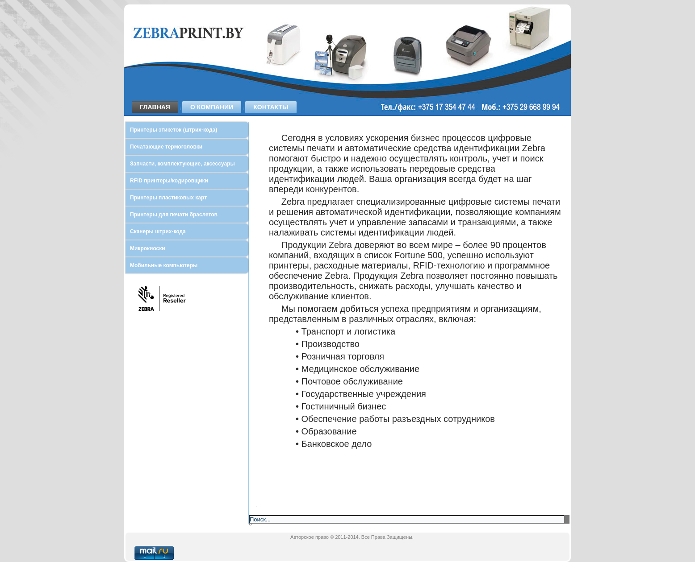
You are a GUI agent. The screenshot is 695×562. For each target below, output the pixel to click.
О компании (211, 107)
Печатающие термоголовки (166, 147)
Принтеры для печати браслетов (174, 214)
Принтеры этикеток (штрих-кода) (173, 130)
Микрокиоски (147, 248)
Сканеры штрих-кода (158, 231)
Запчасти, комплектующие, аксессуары (182, 164)
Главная (155, 107)
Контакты (270, 107)
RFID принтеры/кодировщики (169, 181)
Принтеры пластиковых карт (168, 197)
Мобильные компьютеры (163, 265)
